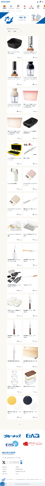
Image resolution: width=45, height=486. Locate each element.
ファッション (11, 7)
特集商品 (4, 7)
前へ (20, 424)
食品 (25, 7)
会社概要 (17, 466)
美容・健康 (31, 7)
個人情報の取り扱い (19, 469)
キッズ (38, 7)
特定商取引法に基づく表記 (20, 471)
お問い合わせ (4, 473)
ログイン (17, 473)
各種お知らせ (4, 466)
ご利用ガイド (4, 469)
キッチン (18, 7)
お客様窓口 (4, 471)
